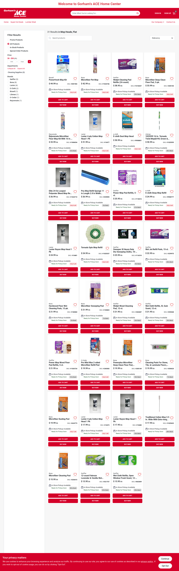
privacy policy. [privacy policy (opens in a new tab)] (147, 561)
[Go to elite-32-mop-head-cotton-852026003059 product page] (95, 419)
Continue (165, 559)
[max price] (22, 61)
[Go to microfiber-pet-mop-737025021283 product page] (95, 80)
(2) (14, 88)
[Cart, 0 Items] (174, 13)
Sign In (158, 13)
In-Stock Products (17, 47)
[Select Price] (29, 61)
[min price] (11, 61)
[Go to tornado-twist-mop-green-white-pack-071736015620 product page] (159, 137)
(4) (14, 85)
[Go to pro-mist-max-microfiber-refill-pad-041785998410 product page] (95, 363)
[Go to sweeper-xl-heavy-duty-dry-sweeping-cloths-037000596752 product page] (127, 250)
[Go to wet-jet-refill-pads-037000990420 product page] (159, 250)
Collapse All (11, 68)
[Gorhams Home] (15, 13)
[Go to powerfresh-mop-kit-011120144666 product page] (63, 80)
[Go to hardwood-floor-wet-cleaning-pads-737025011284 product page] (63, 306)
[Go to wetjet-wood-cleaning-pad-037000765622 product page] (127, 306)
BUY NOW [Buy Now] (63, 105)
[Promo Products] (8, 40)
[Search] (138, 13)
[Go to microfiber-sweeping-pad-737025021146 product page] (95, 306)
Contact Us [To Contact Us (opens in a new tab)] (170, 22)
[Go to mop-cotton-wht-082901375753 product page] (159, 419)
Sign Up (167, 13)
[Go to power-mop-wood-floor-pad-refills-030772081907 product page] (63, 363)
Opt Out (165, 566)
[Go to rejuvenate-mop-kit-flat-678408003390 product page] (63, 137)
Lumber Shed (30, 22)
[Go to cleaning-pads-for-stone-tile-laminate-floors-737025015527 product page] (159, 363)
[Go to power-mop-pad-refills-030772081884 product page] (127, 193)
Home (6, 22)
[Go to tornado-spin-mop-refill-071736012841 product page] (95, 250)
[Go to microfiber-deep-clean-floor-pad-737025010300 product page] (159, 80)
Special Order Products (19, 51)
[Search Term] (105, 13)
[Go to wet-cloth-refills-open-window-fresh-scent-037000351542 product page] (127, 476)
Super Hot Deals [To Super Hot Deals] (17, 22)
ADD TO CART (63, 100)
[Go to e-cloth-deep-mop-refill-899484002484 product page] (159, 193)
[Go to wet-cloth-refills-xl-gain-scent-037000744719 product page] (159, 306)
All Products (15, 44)
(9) (14, 79)
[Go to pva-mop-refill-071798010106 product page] (95, 193)
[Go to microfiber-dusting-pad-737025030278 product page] (63, 419)
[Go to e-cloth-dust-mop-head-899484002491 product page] (127, 137)
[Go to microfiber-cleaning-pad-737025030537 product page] (63, 476)
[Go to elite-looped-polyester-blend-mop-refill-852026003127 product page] (63, 193)
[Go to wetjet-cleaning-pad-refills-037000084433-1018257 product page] (127, 80)
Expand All (21, 68)
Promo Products (16, 39)
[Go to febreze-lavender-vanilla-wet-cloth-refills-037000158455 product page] (95, 476)
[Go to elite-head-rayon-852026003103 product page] (127, 419)
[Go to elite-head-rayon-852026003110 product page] (63, 250)
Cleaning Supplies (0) (16, 72)
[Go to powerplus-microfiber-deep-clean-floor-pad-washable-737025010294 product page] (127, 363)
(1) (14, 91)
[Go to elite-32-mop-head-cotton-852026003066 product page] (95, 137)
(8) (13, 82)
